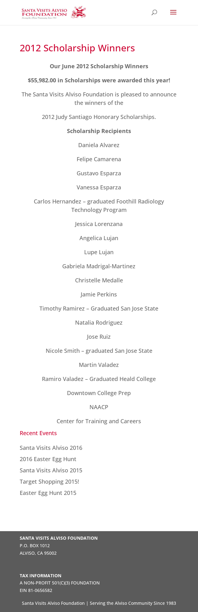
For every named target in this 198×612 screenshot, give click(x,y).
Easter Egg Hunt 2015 (48, 492)
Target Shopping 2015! (49, 481)
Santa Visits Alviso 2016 (51, 447)
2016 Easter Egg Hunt (48, 459)
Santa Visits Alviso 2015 (51, 470)
